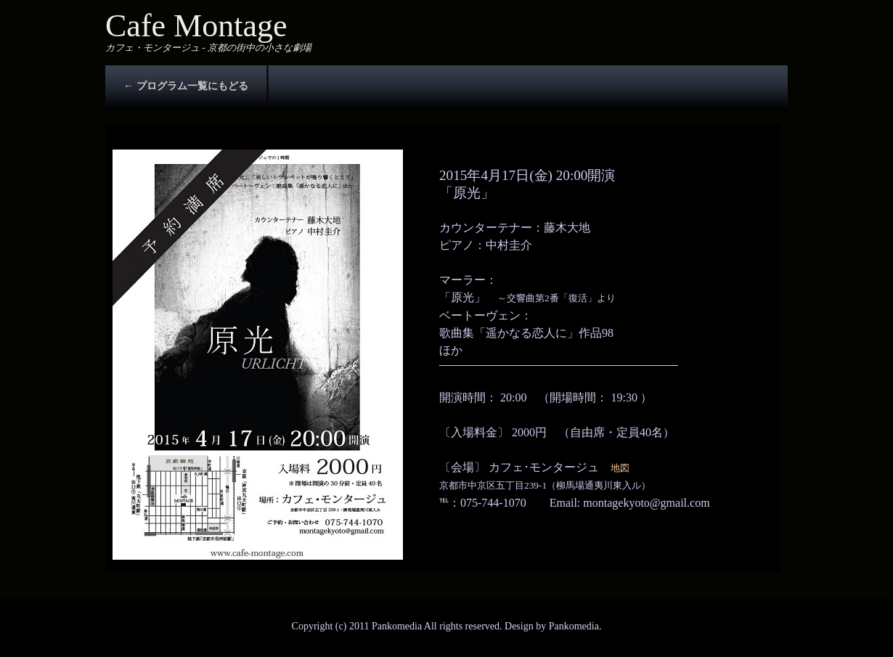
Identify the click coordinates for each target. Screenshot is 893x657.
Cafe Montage (196, 26)
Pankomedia (574, 626)
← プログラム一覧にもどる (185, 85)
